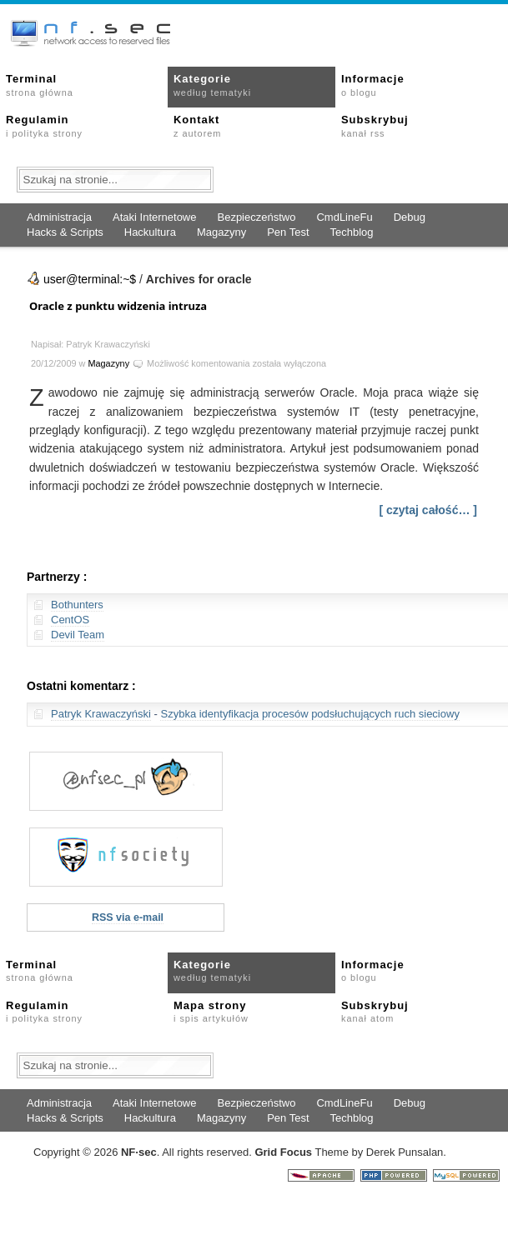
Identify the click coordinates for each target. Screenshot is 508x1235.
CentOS (70, 619)
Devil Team (77, 634)
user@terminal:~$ (89, 279)
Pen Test (288, 232)
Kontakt (197, 125)
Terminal (39, 85)
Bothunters (77, 604)
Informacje (373, 85)
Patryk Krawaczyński (101, 714)
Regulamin (44, 125)
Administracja (59, 217)
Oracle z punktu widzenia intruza (118, 305)
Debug (409, 217)
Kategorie (212, 85)
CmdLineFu (344, 217)
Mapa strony (211, 1011)
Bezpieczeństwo (256, 217)
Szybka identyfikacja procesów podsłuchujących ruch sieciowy (309, 714)
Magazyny (221, 232)
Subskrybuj (375, 125)
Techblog (352, 232)
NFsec (139, 1152)
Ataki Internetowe (154, 217)
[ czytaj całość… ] (429, 510)
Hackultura (150, 232)
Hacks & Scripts (65, 232)
